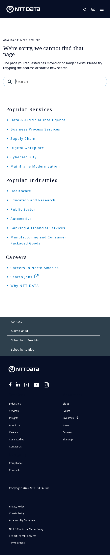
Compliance (16, 463)
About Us (14, 425)
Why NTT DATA (24, 286)
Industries (15, 403)
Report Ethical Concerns (22, 536)
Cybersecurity (23, 157)
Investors (68, 418)
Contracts (14, 470)
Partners (68, 432)
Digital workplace (27, 148)
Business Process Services (35, 129)
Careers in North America (34, 268)
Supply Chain (22, 138)
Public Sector (22, 209)
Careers (13, 432)
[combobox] (55, 81)
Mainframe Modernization (35, 166)
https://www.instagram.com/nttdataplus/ (46, 387)
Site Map (68, 439)
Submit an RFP (20, 331)
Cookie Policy (16, 513)
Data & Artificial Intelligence (38, 120)
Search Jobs (21, 277)
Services (14, 411)
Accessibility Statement (22, 520)
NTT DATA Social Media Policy (26, 529)
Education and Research (32, 200)
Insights (14, 418)
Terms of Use (17, 543)
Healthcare (20, 191)
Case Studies (16, 439)
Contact (16, 321)
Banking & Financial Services (37, 228)
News (66, 425)
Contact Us (93, 9)
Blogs (66, 403)
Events (66, 411)
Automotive (21, 218)
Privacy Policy (16, 506)
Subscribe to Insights (25, 340)
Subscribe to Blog (22, 349)
